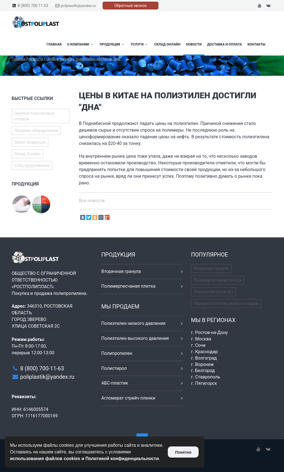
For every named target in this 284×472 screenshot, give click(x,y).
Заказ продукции (29, 142)
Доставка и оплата (224, 44)
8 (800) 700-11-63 (42, 368)
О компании (80, 44)
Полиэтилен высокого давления (135, 338)
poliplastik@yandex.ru (78, 6)
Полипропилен (116, 353)
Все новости (92, 200)
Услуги (140, 44)
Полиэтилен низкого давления (133, 323)
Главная (54, 44)
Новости (194, 44)
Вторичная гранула (121, 271)
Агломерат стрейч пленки (128, 398)
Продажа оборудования (36, 130)
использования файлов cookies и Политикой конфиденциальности (84, 458)
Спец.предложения (31, 165)
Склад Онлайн (167, 44)
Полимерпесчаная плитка (128, 286)
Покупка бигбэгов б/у (213, 292)
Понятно (183, 452)
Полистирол (113, 368)
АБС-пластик (114, 383)
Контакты (256, 44)
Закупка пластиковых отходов (34, 116)
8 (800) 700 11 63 (32, 5)
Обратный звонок (130, 5)
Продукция (112, 44)
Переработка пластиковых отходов (226, 303)
